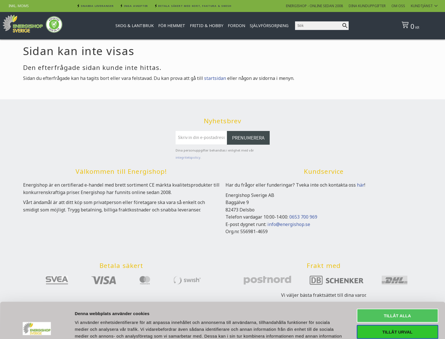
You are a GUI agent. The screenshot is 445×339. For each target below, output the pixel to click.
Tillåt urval (397, 298)
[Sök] (345, 25)
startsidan (215, 78)
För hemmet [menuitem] (171, 25)
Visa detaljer (309, 327)
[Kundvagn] (419, 25)
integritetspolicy (188, 157)
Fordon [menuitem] (236, 25)
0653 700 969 (303, 217)
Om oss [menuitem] (398, 5)
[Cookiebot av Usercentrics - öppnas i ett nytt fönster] (37, 328)
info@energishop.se (288, 224)
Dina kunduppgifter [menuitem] (367, 5)
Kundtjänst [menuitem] (422, 5)
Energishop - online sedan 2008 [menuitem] (314, 5)
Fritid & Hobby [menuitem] (206, 25)
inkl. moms (19, 5)
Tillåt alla (397, 281)
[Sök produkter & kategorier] (318, 25)
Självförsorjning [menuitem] (269, 25)
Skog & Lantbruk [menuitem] (134, 25)
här (360, 185)
